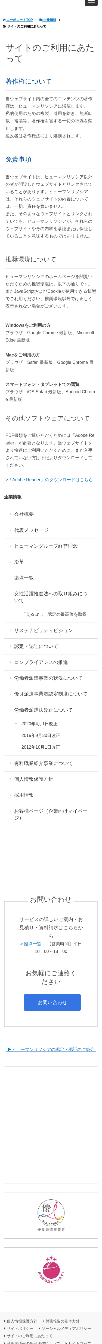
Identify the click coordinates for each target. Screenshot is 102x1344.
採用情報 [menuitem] (24, 801)
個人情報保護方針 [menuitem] (33, 785)
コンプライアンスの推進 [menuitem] (41, 668)
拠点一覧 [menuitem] (24, 584)
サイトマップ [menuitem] (79, 1326)
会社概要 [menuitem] (24, 520)
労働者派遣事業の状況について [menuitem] (48, 684)
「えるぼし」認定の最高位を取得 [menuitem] (54, 620)
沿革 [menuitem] (19, 568)
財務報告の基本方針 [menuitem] (62, 1304)
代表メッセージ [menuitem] (31, 536)
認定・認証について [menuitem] (36, 652)
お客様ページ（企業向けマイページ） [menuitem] (51, 820)
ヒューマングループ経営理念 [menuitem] (46, 552)
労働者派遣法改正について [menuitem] (43, 716)
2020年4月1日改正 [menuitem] (39, 729)
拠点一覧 (32, 950)
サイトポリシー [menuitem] (20, 1311)
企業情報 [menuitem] (12, 503)
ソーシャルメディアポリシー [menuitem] (66, 1311)
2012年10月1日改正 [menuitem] (40, 753)
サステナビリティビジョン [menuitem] (43, 636)
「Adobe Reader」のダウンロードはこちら (50, 486)
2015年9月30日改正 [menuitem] (40, 741)
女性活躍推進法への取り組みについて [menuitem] (51, 603)
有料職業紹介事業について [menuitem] (43, 769)
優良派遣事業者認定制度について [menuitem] (51, 700)
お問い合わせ (52, 1008)
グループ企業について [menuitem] (26, 1334)
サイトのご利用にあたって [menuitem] (29, 1319)
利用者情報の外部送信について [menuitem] (33, 1326)
